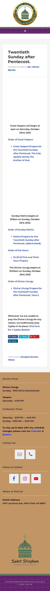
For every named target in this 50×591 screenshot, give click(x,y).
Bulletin (7, 434)
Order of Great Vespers (20, 139)
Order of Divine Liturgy (20, 281)
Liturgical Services (29, 357)
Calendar (36, 431)
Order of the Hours (18, 250)
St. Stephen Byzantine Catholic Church (25, 13)
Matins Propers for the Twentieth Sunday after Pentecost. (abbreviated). (27, 240)
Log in (29, 584)
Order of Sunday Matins (21, 229)
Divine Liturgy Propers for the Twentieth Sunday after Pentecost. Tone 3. (27, 291)
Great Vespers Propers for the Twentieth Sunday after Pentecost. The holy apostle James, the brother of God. (27, 153)
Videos (11, 360)
